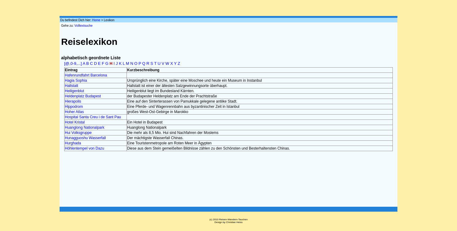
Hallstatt (71, 86)
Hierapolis (73, 101)
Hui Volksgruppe (78, 133)
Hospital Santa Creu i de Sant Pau (93, 117)
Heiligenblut (74, 91)
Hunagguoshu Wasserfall (85, 138)
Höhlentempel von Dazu (84, 148)
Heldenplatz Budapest (83, 96)
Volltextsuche (83, 25)
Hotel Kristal (75, 122)
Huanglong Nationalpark (84, 127)
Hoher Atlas (74, 112)
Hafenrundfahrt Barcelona (86, 75)
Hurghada (73, 143)
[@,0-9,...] (73, 63)
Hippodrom (74, 106)
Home (96, 20)
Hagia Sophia (76, 80)
